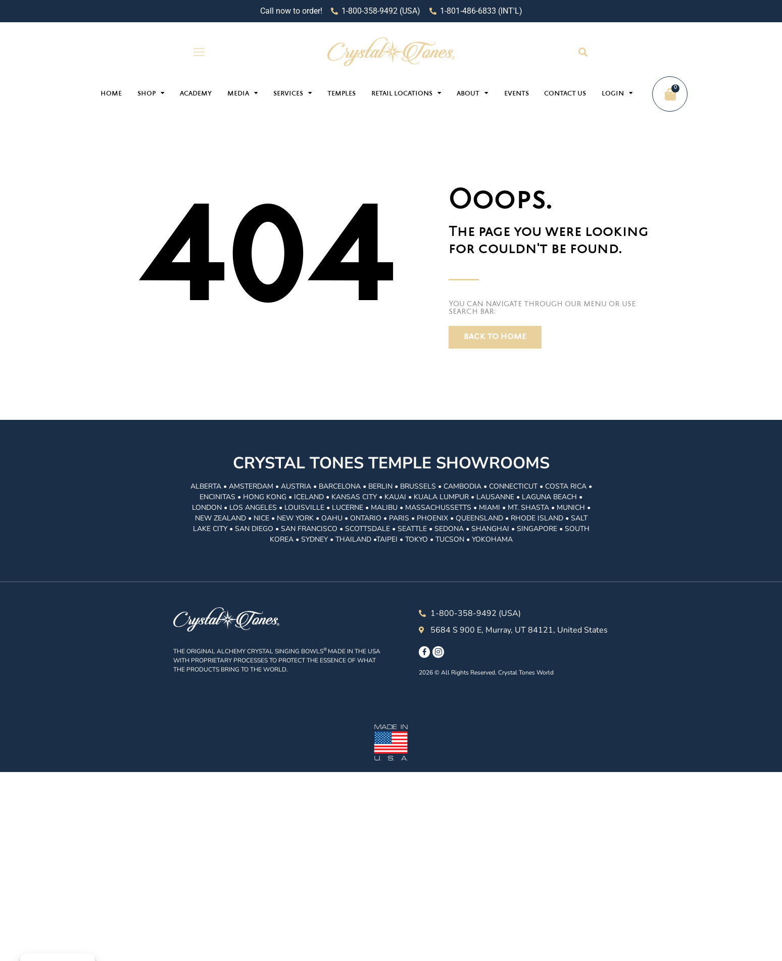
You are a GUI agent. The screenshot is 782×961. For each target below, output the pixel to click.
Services (292, 93)
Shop (151, 93)
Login (617, 93)
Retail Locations (406, 93)
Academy (196, 94)
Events (516, 94)
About (472, 93)
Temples (341, 94)
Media (242, 93)
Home (111, 94)
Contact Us (565, 94)
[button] (582, 51)
